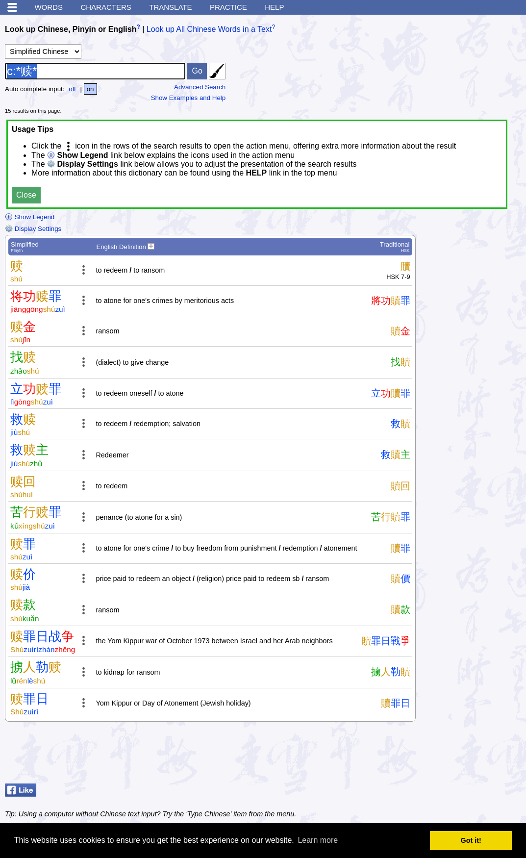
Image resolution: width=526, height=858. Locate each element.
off (72, 89)
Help (274, 7)
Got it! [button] (471, 840)
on (90, 89)
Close (26, 195)
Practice (228, 7)
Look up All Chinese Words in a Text (209, 29)
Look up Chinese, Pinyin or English (70, 29)
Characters (105, 7)
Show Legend (29, 217)
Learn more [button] (318, 840)
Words (48, 7)
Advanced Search (199, 87)
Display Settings (33, 228)
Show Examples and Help (188, 97)
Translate (170, 7)
